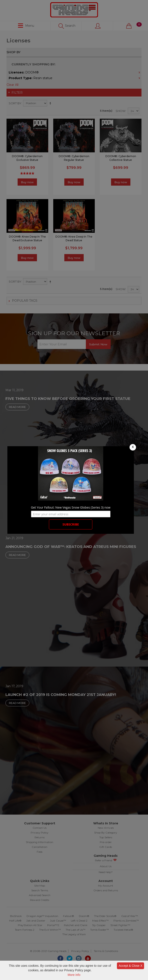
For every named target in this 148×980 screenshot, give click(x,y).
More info (74, 975)
